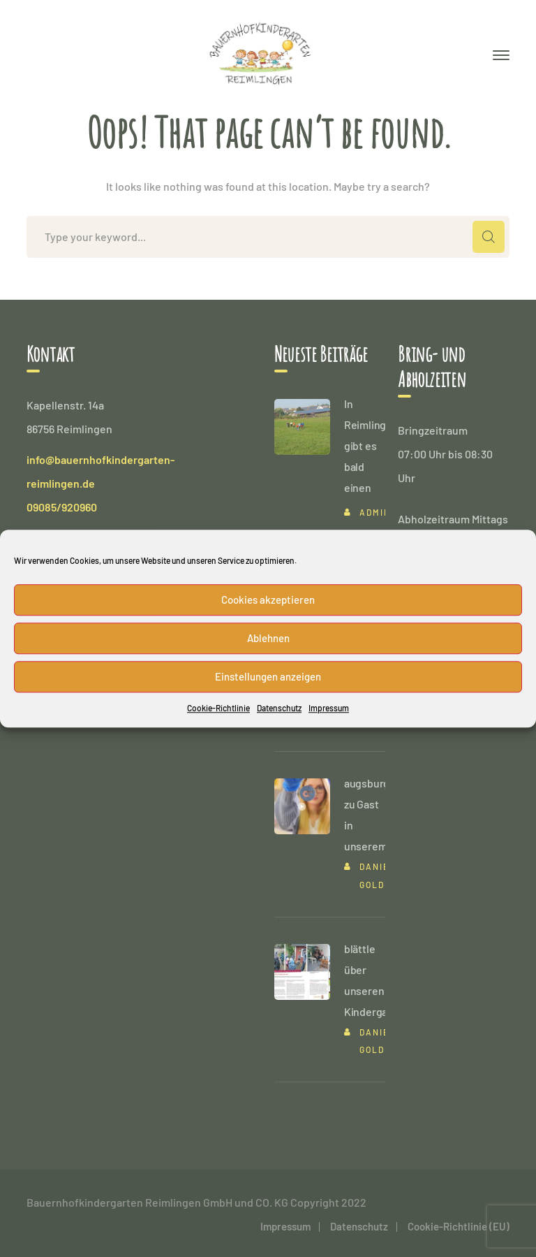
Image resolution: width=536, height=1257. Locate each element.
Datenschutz (279, 708)
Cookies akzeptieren (268, 599)
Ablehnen (268, 638)
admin (375, 512)
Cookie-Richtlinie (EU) (458, 1226)
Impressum (328, 708)
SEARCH (488, 237)
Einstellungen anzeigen (268, 676)
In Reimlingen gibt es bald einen (371, 445)
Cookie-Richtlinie (218, 708)
